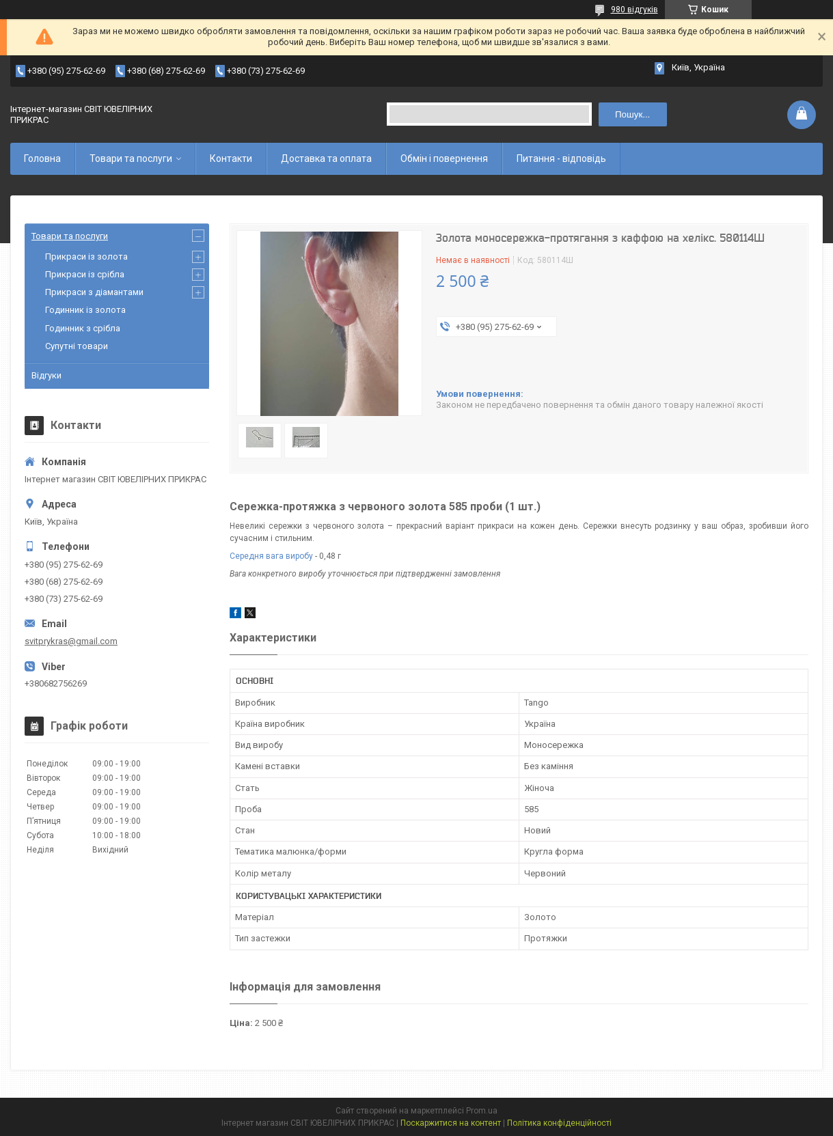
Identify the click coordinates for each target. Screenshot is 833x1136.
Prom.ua (481, 1111)
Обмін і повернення (444, 158)
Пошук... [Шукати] (632, 114)
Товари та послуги (131, 158)
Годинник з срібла (82, 328)
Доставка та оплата (326, 158)
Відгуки (46, 375)
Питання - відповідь (561, 158)
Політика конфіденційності (559, 1123)
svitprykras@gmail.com (71, 641)
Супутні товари (76, 346)
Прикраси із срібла (84, 274)
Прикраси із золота (86, 256)
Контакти (231, 158)
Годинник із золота (85, 310)
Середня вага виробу (271, 556)
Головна (42, 158)
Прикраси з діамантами (94, 292)
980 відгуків (634, 9)
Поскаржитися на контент (450, 1123)
